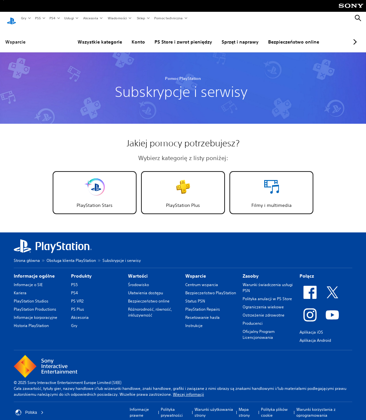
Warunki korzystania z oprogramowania (316, 406)
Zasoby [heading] (251, 270)
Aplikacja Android (315, 334)
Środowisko (138, 278)
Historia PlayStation (31, 319)
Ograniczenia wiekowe (263, 300)
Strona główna (27, 254)
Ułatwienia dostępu (145, 286)
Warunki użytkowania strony (213, 406)
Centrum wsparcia (201, 278)
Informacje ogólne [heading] (34, 270)
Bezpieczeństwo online (277, 36)
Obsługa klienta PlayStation (71, 254)
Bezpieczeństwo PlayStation (210, 286)
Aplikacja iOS (311, 326)
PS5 (37, 18)
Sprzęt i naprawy (224, 36)
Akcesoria (90, 18)
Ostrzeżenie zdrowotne (263, 309)
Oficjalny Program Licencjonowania (259, 328)
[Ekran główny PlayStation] (11, 18)
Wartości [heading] (138, 270)
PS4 (52, 18)
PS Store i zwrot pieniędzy (167, 36)
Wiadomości (117, 18)
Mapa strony (244, 406)
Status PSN (195, 295)
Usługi (69, 18)
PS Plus (77, 303)
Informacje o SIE (28, 278)
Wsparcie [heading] (195, 270)
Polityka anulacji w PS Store (267, 292)
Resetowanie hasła (202, 311)
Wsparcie (15, 36)
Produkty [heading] (81, 270)
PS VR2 (77, 295)
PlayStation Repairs (202, 303)
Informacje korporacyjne (35, 311)
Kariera (20, 286)
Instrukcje (194, 319)
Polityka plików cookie (274, 406)
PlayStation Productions (35, 303)
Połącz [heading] (307, 270)
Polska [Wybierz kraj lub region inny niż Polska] (29, 406)
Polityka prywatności (172, 406)
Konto (122, 36)
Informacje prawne (139, 406)
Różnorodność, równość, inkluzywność (150, 306)
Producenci (253, 317)
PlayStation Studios (31, 295)
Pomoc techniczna (168, 18)
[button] (95, 186)
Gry (23, 18)
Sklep (141, 18)
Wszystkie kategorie (84, 36)
